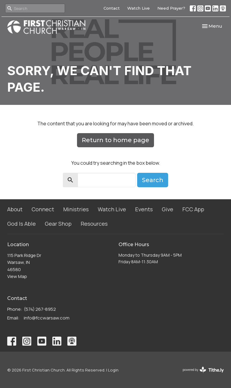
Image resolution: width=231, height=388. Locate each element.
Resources (94, 223)
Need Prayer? (171, 8)
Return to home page (115, 140)
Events (144, 209)
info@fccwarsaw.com (46, 318)
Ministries (76, 209)
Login (113, 370)
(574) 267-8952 (40, 309)
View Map (17, 276)
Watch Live (138, 8)
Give (167, 209)
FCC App (193, 209)
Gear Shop (58, 223)
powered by (203, 370)
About (15, 209)
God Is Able (21, 223)
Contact (111, 8)
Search (152, 180)
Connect (43, 209)
